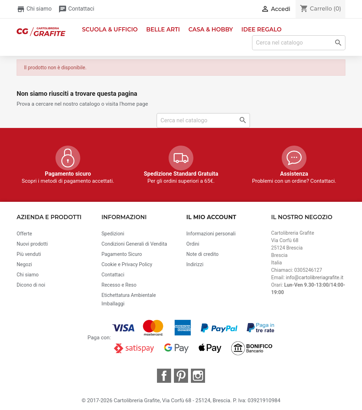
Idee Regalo (261, 29)
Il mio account (211, 217)
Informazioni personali (210, 233)
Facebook (164, 376)
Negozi (24, 264)
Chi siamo (34, 8)
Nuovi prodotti (32, 244)
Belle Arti (163, 29)
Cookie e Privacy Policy (126, 264)
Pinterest (181, 376)
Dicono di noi (31, 285)
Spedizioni (112, 233)
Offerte (24, 233)
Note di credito (202, 254)
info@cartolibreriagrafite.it (315, 277)
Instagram (198, 376)
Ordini (192, 244)
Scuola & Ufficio (110, 29)
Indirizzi (194, 264)
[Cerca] (298, 42)
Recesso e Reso (118, 285)
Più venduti (29, 254)
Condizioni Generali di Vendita (134, 244)
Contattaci (76, 8)
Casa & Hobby (210, 29)
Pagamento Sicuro (121, 254)
